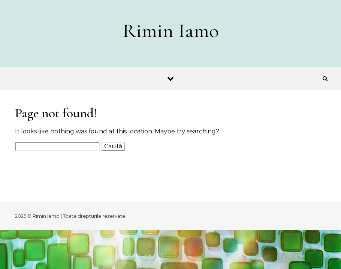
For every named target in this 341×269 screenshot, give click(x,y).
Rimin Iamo (171, 30)
